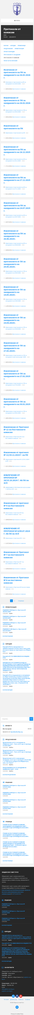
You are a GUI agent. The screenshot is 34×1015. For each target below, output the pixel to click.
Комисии (20, 999)
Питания (6, 999)
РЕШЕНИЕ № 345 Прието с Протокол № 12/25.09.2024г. (14, 623)
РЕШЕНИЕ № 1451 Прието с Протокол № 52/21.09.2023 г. (14, 629)
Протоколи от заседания (12, 54)
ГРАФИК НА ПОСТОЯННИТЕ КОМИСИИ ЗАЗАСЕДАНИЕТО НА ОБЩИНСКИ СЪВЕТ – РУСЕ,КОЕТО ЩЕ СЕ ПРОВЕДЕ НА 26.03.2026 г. (16, 826)
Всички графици (8, 860)
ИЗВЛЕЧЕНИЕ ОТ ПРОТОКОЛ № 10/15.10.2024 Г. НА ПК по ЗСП (16, 479)
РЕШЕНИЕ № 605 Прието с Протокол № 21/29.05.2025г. (14, 617)
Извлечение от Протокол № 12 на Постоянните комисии (16, 430)
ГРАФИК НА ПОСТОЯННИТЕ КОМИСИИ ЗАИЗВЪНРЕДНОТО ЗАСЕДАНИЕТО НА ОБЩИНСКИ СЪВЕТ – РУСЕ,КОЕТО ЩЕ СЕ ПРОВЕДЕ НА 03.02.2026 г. (14, 844)
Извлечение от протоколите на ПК (13, 127)
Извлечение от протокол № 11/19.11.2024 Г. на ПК (16, 453)
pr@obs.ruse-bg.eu (7, 991)
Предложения (8, 48)
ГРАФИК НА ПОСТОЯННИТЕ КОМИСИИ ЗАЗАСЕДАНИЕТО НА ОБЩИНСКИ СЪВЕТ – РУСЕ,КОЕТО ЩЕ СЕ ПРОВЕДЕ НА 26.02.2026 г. (16, 834)
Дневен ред (13, 999)
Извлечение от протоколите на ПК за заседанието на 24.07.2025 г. (17, 206)
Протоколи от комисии (19, 89)
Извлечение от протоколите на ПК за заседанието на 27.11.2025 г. (17, 178)
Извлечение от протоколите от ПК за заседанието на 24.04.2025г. (14, 318)
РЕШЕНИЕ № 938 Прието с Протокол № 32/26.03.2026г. (14, 807)
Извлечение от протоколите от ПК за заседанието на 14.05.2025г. (14, 290)
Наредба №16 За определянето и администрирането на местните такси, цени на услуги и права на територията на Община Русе (17, 649)
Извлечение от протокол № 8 (13, 538)
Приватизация (19, 48)
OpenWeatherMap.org (17, 732)
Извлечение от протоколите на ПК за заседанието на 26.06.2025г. (15, 234)
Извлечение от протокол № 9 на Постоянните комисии (16, 506)
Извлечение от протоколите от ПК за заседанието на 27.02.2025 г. (17, 374)
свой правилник (16, 894)
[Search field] (17, 719)
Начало (6, 37)
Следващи (21, 601)
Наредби (13, 45)
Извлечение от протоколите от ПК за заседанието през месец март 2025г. (16, 356)
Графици (27, 999)
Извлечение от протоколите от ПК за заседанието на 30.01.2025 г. (17, 403)
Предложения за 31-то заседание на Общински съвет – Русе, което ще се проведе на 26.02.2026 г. (17, 752)
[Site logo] (17, 15)
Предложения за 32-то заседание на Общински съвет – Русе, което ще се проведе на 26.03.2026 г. (17, 744)
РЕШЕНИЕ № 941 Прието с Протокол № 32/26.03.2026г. (14, 786)
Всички (6, 45)
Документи (12, 37)
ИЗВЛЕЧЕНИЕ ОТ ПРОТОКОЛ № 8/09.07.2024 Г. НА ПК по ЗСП (17, 531)
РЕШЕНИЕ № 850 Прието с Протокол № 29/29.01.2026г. (14, 610)
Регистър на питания (10, 61)
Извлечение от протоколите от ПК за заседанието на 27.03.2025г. (14, 346)
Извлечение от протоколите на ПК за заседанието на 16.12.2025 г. (17, 150)
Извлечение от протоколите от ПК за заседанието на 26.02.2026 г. (17, 101)
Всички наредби (8, 690)
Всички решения (8, 636)
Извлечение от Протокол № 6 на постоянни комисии (16, 580)
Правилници (21, 45)
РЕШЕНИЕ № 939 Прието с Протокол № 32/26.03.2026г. (14, 800)
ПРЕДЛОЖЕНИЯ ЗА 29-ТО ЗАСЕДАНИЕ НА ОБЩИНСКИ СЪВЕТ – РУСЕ (14, 768)
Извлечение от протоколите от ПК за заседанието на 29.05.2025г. (14, 262)
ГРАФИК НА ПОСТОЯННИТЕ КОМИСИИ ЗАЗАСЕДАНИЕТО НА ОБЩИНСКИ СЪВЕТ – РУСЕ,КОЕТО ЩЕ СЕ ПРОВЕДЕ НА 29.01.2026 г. (16, 853)
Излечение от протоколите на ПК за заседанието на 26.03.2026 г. (17, 73)
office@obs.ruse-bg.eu (8, 989)
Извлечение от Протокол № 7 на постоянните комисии (16, 555)
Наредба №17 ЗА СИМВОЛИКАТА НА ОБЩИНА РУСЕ (16, 657)
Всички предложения (9, 774)
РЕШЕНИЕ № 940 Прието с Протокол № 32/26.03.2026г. (14, 793)
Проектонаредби (9, 51)
